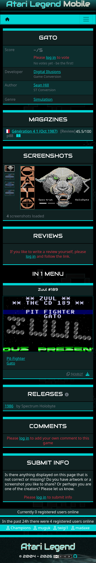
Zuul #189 (48, 289)
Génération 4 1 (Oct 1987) (35, 131)
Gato (11, 363)
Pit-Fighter (16, 358)
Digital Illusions (47, 71)
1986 (9, 406)
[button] (25, 187)
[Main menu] (86, 19)
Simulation (42, 99)
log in (51, 57)
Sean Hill (41, 85)
